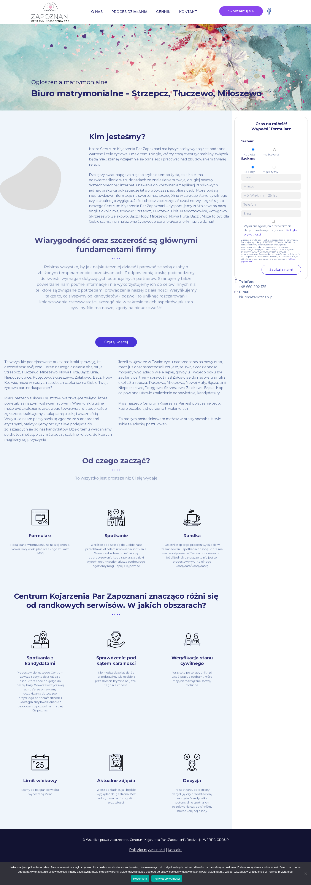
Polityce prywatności (280, 871)
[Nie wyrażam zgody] (305, 873)
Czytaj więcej (116, 344)
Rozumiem (140, 878)
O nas (97, 12)
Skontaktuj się (241, 11)
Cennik (163, 12)
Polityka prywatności (147, 850)
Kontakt (188, 12)
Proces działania (129, 12)
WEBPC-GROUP (216, 840)
